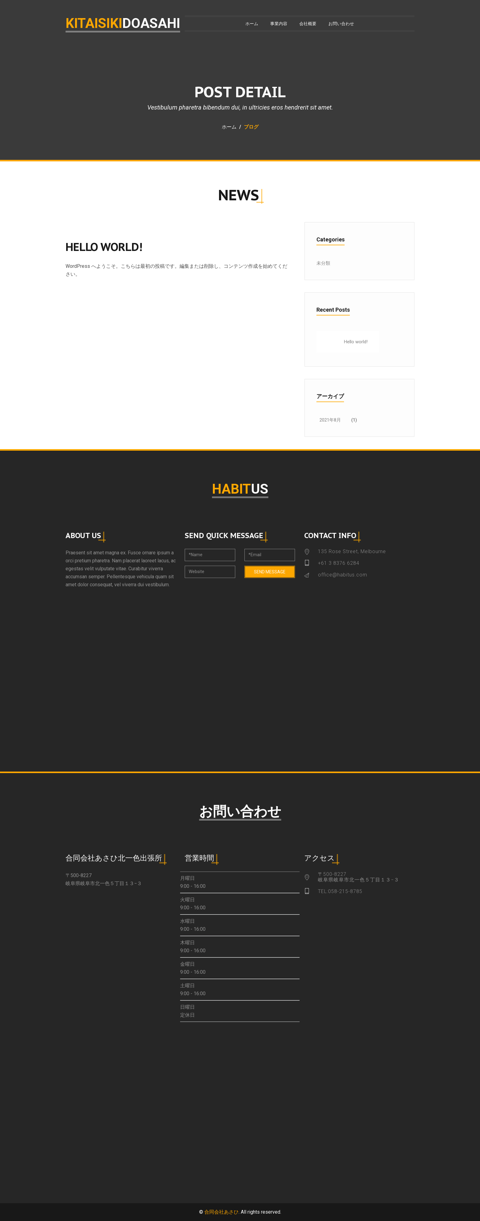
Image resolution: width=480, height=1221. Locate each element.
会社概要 (307, 23)
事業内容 (278, 23)
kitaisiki (123, 23)
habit (240, 489)
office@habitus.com (342, 575)
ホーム (251, 23)
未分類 (323, 263)
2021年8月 (330, 420)
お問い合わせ (341, 23)
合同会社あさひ (221, 1212)
